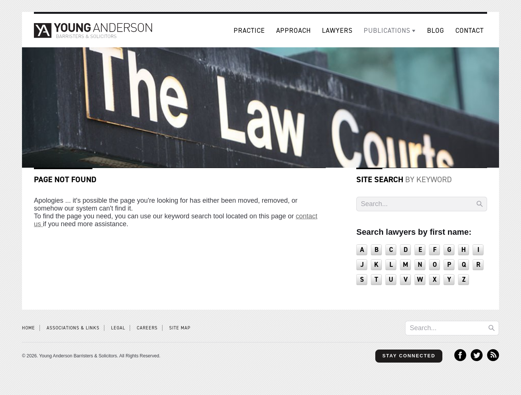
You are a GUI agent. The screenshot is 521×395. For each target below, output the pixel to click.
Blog (435, 30)
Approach (293, 30)
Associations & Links (73, 328)
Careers (147, 328)
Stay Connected (408, 355)
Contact (469, 30)
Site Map (179, 328)
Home (28, 328)
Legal (118, 328)
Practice (249, 30)
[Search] (421, 204)
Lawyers (337, 30)
